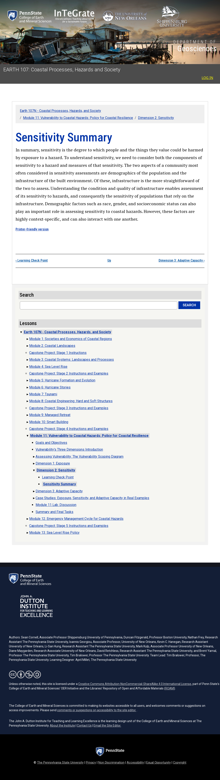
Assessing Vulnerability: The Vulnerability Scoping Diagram (79, 457)
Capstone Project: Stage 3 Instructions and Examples (68, 408)
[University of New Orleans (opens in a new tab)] (126, 16)
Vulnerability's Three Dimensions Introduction (69, 449)
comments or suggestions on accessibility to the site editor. (96, 710)
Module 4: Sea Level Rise (48, 367)
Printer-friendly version (32, 229)
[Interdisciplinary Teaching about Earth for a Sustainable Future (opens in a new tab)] (74, 16)
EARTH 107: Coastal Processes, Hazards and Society (61, 70)
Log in (207, 77)
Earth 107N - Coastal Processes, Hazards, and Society (60, 111)
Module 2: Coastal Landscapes (52, 346)
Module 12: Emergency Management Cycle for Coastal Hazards (76, 519)
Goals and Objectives (51, 443)
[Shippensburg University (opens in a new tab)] (172, 16)
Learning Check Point (32, 260)
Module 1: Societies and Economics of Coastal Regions (70, 339)
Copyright (179, 762)
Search (189, 305)
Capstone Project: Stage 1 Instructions (58, 353)
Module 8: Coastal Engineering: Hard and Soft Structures (71, 401)
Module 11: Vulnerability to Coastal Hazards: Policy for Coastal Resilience (78, 118)
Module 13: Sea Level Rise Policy (54, 533)
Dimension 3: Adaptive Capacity (181, 260)
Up (109, 260)
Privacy (91, 762)
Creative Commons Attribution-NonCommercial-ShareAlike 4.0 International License (134, 684)
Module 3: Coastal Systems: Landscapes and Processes (71, 360)
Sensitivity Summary (59, 484)
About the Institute (62, 725)
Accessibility (135, 762)
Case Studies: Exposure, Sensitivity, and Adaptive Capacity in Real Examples (92, 498)
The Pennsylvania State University (60, 762)
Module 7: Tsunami (43, 394)
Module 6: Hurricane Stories (50, 387)
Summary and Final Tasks (54, 512)
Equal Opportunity (158, 762)
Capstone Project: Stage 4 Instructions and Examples (68, 429)
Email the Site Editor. (107, 725)
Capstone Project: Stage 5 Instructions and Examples (68, 526)
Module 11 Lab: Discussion (56, 505)
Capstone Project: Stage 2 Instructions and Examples (68, 373)
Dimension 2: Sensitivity (156, 118)
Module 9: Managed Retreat (49, 415)
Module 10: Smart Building (48, 422)
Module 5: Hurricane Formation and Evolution (62, 380)
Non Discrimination (111, 762)
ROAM (169, 688)
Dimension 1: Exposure (53, 463)
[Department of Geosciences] (195, 46)
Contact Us (84, 725)
